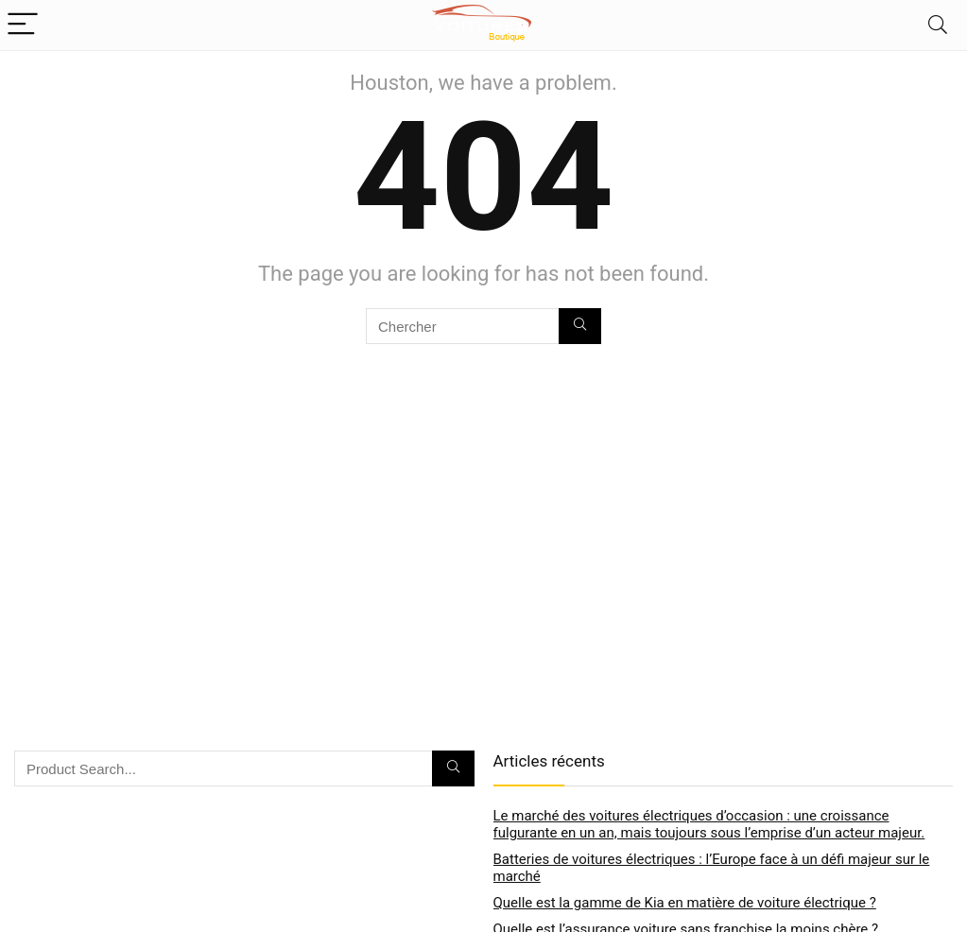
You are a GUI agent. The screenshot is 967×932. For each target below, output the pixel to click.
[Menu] (22, 25)
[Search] (937, 25)
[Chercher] (580, 326)
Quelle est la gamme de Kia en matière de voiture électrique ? (684, 902)
